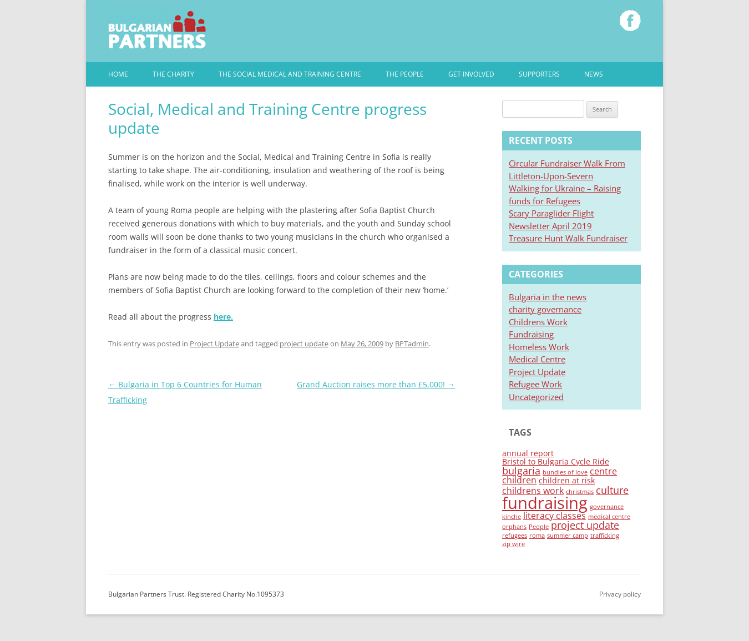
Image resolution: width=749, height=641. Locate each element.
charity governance (545, 309)
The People (405, 74)
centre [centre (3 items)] (603, 471)
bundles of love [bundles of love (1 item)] (565, 472)
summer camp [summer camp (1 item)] (567, 535)
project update (304, 344)
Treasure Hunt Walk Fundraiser (568, 238)
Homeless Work (539, 346)
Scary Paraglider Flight (551, 213)
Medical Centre (537, 359)
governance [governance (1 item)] (607, 507)
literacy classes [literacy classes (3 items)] (554, 515)
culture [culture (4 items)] (612, 490)
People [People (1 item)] (539, 527)
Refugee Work (535, 384)
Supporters (539, 74)
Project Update (214, 344)
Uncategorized (536, 396)
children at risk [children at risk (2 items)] (567, 480)
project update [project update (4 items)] (585, 525)
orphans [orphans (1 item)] (514, 527)
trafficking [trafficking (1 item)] (604, 535)
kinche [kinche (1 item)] (511, 517)
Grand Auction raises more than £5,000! (376, 384)
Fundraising (531, 334)
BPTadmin (412, 344)
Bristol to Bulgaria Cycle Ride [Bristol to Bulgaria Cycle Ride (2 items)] (555, 461)
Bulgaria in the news (547, 296)
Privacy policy (620, 594)
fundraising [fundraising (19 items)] (545, 503)
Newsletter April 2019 (550, 225)
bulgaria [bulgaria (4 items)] (521, 470)
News (593, 74)
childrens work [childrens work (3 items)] (533, 490)
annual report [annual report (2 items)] (528, 453)
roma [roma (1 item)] (537, 535)
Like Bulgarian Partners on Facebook (630, 20)
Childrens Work (538, 321)
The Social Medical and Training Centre (290, 74)
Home (118, 74)
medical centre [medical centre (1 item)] (609, 517)
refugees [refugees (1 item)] (514, 535)
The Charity (173, 74)
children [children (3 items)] (519, 480)
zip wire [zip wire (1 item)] (513, 544)
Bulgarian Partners (157, 29)
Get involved (471, 74)
